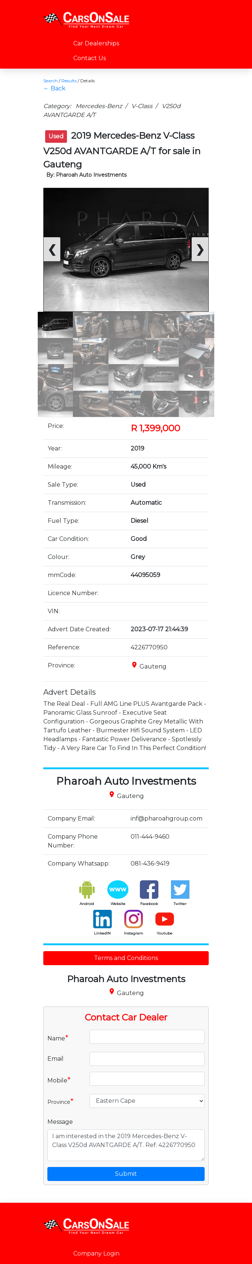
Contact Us (89, 58)
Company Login (96, 1253)
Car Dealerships (96, 43)
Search (50, 80)
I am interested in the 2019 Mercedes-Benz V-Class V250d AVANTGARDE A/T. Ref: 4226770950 (126, 1145)
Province (60, 1101)
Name (57, 1037)
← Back (54, 88)
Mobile (59, 1079)
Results (69, 80)
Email (55, 1058)
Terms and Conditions (126, 957)
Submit (126, 1173)
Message (60, 1121)
